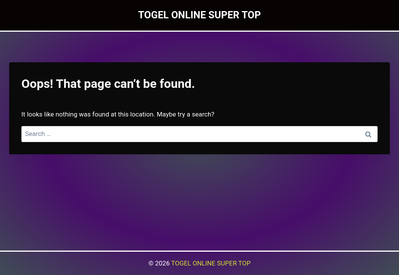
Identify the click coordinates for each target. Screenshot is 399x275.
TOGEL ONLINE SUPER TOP (210, 263)
